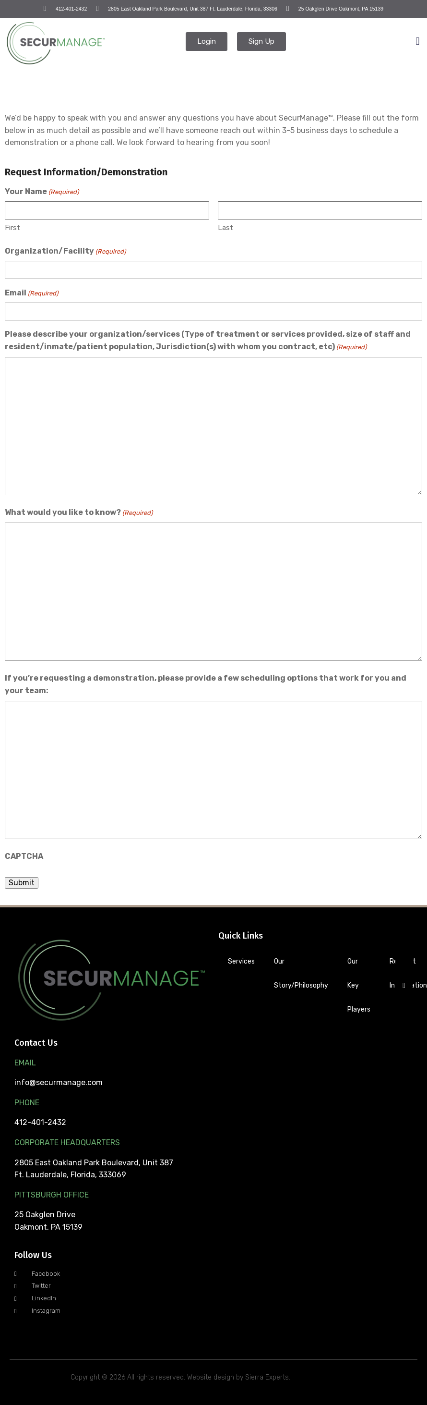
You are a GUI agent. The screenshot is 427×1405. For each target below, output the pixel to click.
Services (241, 961)
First (12, 227)
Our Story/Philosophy (301, 973)
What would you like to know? (79, 513)
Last (225, 227)
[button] (417, 41)
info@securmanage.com (58, 1082)
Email (31, 293)
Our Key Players (358, 985)
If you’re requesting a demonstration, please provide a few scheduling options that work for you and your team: (205, 684)
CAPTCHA (24, 856)
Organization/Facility (65, 251)
